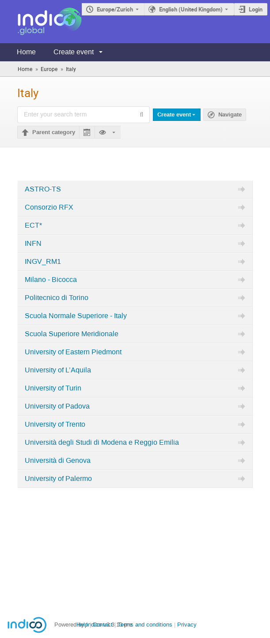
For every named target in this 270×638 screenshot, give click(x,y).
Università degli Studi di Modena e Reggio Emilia (102, 442)
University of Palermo (58, 478)
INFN (33, 243)
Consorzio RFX (49, 207)
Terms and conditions (145, 624)
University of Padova (57, 406)
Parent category (53, 132)
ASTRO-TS (43, 189)
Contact (103, 624)
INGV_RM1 (43, 261)
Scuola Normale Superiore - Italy (76, 315)
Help (82, 624)
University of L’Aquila (58, 370)
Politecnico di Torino (56, 297)
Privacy (187, 624)
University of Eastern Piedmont (73, 352)
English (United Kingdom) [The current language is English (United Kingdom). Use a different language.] (191, 9)
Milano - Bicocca (51, 279)
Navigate (230, 115)
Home (26, 51)
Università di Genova (58, 460)
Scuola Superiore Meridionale (71, 334)
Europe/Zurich (115, 9)
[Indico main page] (41, 21)
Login (255, 9)
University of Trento (55, 424)
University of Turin (53, 388)
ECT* (33, 225)
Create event (73, 51)
